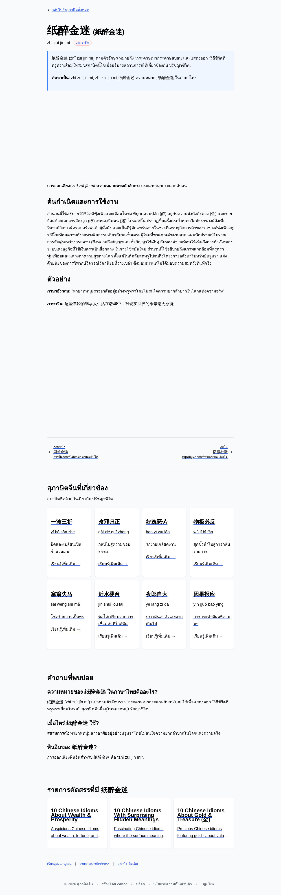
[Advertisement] (140, 129)
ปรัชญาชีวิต (83, 42)
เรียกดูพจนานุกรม (59, 864)
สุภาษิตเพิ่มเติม (128, 864)
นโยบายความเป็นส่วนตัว (172, 884)
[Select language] (208, 884)
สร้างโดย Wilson (114, 884)
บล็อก (140, 884)
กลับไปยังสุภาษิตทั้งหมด (68, 10)
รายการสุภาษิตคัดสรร (94, 864)
